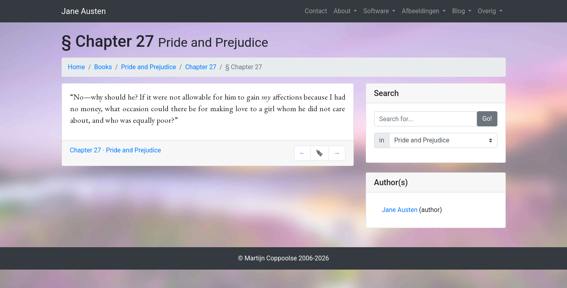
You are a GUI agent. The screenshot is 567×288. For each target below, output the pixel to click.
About (342, 11)
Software (377, 11)
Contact (316, 11)
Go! (487, 118)
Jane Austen (84, 11)
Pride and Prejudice (148, 67)
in (382, 140)
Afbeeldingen (421, 11)
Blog (459, 11)
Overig (487, 11)
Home (76, 67)
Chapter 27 (200, 67)
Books (103, 67)
